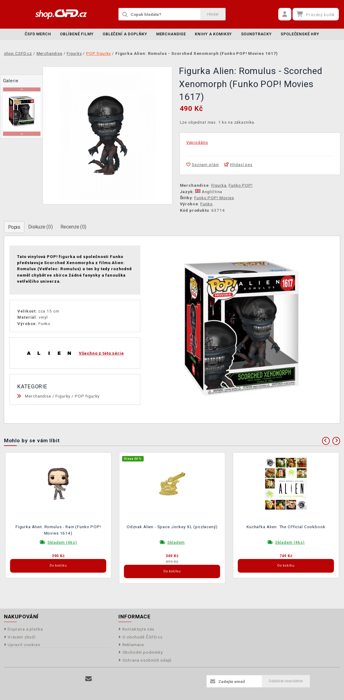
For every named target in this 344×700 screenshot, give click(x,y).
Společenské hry (300, 34)
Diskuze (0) (40, 227)
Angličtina (208, 191)
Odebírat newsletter (286, 681)
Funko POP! (241, 185)
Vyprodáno (197, 142)
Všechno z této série (101, 353)
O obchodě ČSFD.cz (140, 637)
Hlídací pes (238, 164)
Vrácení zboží (20, 637)
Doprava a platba (23, 629)
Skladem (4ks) (62, 542)
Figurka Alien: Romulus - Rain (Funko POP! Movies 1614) (58, 529)
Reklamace (131, 644)
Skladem (176, 542)
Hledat (213, 14)
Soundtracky (256, 34)
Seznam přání (202, 164)
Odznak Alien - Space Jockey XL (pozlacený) (172, 526)
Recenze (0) (73, 227)
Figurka (218, 185)
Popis (14, 227)
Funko (206, 203)
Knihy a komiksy (213, 34)
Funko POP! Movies (214, 197)
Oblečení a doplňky (125, 34)
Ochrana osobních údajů (145, 660)
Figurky (62, 396)
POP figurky (87, 396)
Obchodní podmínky (140, 652)
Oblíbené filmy (77, 34)
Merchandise (171, 34)
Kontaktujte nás (136, 629)
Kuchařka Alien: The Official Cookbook (286, 526)
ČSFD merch (38, 34)
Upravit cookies (22, 644)
